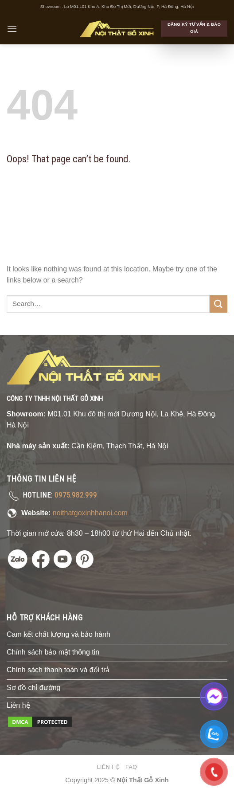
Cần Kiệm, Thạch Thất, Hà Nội (119, 446)
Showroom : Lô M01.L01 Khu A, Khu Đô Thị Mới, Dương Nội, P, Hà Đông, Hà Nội (117, 6)
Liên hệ (108, 767)
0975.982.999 (76, 495)
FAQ (131, 767)
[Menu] (12, 28)
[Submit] (218, 304)
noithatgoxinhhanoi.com (90, 513)
